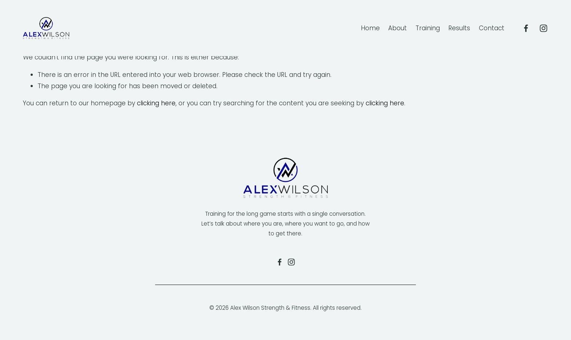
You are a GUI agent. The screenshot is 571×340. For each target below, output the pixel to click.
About (397, 28)
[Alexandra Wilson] (543, 28)
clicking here (156, 103)
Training (428, 28)
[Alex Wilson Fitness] (526, 28)
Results (459, 28)
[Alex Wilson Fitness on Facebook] (279, 262)
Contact (491, 28)
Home (370, 28)
